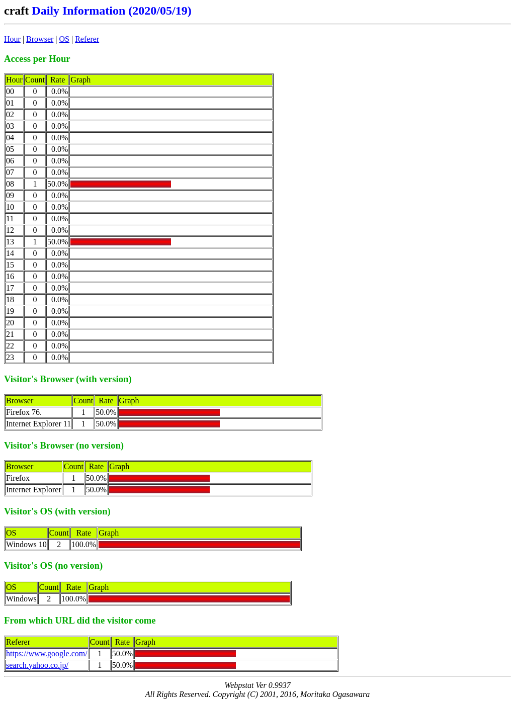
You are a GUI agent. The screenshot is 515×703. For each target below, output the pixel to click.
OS (64, 39)
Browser (39, 39)
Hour (12, 39)
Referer (87, 39)
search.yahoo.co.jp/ (37, 665)
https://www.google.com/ (47, 653)
